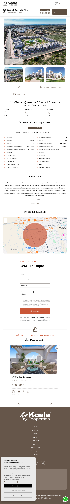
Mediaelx (48, 498)
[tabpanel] (35, 371)
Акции (35, 437)
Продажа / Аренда (35, 447)
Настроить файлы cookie (18, 491)
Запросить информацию (59, 12)
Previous (2, 42)
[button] (19, 87)
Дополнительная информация (14, 482)
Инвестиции (35, 440)
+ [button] (5, 219)
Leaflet (40, 252)
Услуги (35, 444)
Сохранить (19, 94)
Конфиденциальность (55, 495)
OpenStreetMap (51, 252)
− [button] (5, 222)
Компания (35, 430)
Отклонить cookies (18, 496)
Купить (35, 434)
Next (68, 42)
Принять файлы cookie (18, 486)
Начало (35, 427)
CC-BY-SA (63, 252)
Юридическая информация (36, 495)
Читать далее (35, 203)
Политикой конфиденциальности (30, 303)
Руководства (35, 451)
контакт (35, 454)
